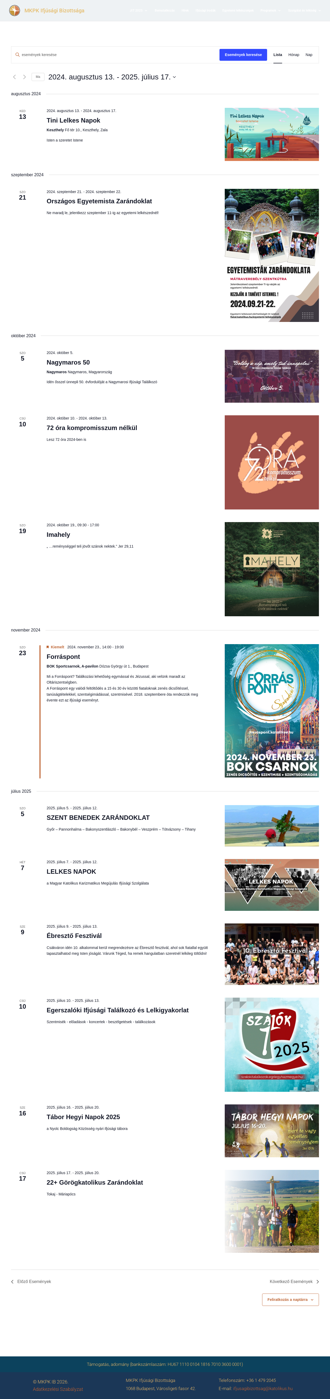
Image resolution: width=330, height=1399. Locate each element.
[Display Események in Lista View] (277, 55)
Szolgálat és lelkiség (302, 10)
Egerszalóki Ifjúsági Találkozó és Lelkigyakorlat (118, 1010)
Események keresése (243, 55)
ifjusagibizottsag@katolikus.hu (263, 1388)
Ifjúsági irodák (206, 10)
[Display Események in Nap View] (309, 55)
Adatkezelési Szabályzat (58, 1389)
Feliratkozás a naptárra (288, 1299)
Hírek (185, 10)
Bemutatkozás (165, 10)
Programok (268, 10)
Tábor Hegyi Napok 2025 (83, 1116)
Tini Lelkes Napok (73, 120)
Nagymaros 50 (68, 362)
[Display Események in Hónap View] (293, 55)
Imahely (58, 534)
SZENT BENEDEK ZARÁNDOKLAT (98, 817)
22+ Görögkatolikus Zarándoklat (95, 1182)
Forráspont (63, 656)
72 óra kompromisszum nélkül (92, 427)
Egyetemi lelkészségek (238, 10)
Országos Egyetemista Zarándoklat (99, 201)
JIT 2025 (136, 10)
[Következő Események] (24, 77)
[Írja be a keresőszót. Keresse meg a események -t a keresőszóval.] (115, 55)
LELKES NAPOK (71, 871)
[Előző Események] (14, 77)
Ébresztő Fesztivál (74, 935)
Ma (38, 77)
